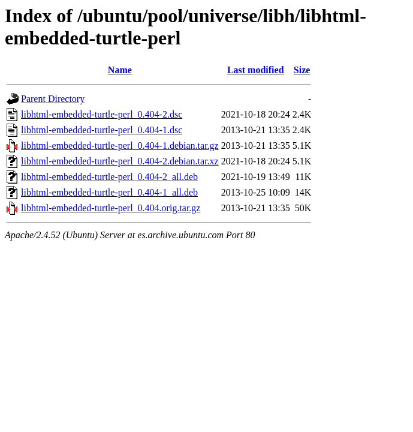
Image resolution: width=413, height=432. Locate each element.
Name (120, 70)
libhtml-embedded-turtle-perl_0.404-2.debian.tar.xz (120, 161)
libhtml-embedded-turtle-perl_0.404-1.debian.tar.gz (120, 145)
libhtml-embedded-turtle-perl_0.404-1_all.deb (109, 192)
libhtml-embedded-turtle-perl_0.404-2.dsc (101, 114)
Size (302, 70)
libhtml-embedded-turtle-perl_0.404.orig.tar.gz (110, 208)
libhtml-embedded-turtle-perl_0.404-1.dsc (101, 130)
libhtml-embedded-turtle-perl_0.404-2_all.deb (109, 177)
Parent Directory (53, 99)
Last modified (255, 70)
